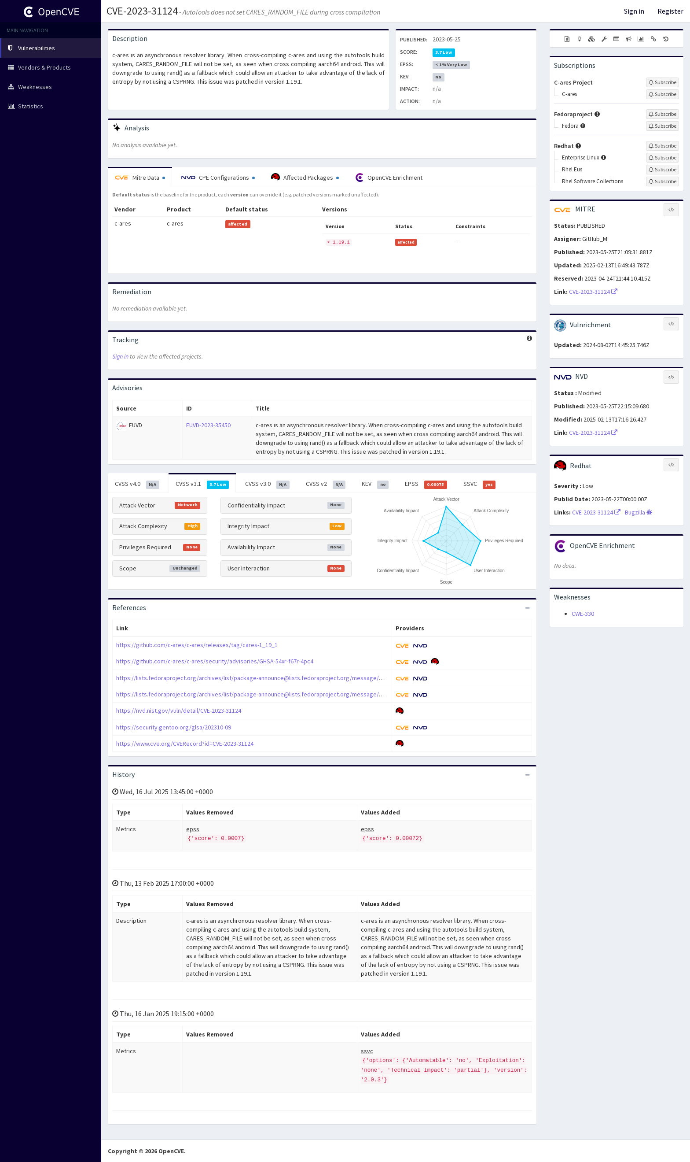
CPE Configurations (218, 177)
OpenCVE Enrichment (388, 177)
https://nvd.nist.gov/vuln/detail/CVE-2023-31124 (178, 710)
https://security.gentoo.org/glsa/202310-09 (173, 727)
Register (670, 11)
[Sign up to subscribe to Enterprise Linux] (662, 158)
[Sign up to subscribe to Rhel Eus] (662, 169)
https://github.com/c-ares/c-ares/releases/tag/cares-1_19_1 (197, 645)
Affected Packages (305, 177)
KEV (375, 484)
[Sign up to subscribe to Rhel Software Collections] (662, 181)
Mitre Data (140, 177)
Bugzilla (638, 512)
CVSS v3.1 (202, 484)
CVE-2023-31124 (142, 11)
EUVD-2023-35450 (208, 425)
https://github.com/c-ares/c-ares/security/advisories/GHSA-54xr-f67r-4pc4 (214, 661)
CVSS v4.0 (137, 484)
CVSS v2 (326, 484)
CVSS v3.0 (267, 484)
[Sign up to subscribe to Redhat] (662, 146)
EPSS (426, 484)
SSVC (479, 484)
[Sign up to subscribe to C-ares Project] (662, 82)
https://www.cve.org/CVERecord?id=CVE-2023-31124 (184, 744)
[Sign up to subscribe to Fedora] (662, 126)
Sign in (634, 11)
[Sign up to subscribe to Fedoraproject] (662, 114)
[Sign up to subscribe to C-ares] (662, 94)
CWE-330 (583, 614)
